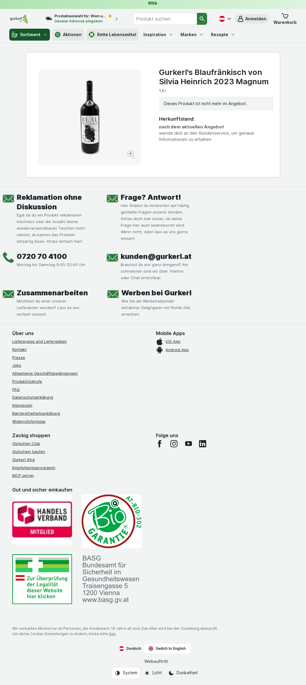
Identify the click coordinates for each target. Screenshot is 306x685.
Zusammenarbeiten (52, 292)
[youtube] (188, 443)
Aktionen (68, 35)
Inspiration (158, 34)
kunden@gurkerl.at (156, 256)
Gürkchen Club (26, 443)
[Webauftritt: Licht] (152, 673)
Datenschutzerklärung (32, 397)
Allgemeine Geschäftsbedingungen (45, 373)
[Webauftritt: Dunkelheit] (183, 673)
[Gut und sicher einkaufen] (111, 521)
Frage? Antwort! (151, 197)
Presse (18, 357)
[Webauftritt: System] (126, 673)
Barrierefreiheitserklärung (36, 413)
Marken (192, 34)
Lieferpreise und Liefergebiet (39, 341)
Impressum (22, 405)
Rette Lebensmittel (112, 35)
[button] (252, 19)
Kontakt (19, 349)
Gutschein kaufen (28, 451)
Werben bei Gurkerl (156, 292)
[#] (42, 579)
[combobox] (165, 19)
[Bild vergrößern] (132, 155)
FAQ (16, 389)
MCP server (23, 475)
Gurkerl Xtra (23, 459)
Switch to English (167, 648)
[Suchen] (202, 19)
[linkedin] (202, 443)
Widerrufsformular (29, 421)
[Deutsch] (224, 19)
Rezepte (223, 34)
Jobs (16, 365)
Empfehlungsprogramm (33, 467)
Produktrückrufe (27, 381)
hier (112, 634)
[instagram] (174, 443)
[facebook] (159, 443)
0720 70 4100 (42, 256)
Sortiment (30, 35)
